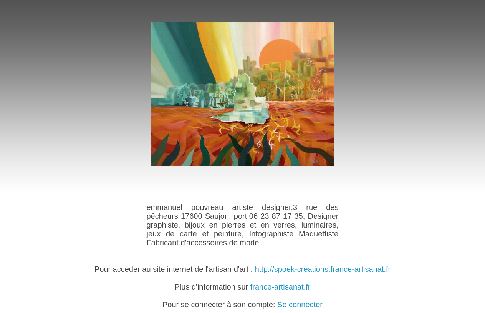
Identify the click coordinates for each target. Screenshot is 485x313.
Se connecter (300, 304)
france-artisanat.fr (280, 287)
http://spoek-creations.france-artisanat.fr (323, 269)
